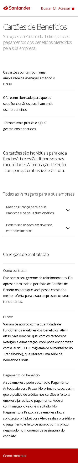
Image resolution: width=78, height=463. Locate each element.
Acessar (66, 8)
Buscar (48, 8)
